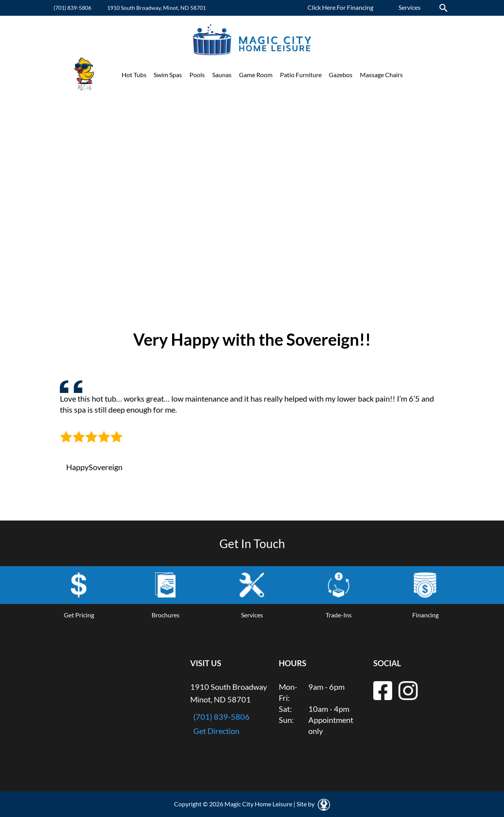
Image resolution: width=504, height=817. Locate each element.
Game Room (255, 74)
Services (409, 7)
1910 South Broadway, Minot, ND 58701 (156, 7)
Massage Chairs (381, 74)
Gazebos (340, 74)
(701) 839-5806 (72, 7)
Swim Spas (168, 74)
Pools (197, 74)
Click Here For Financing (340, 7)
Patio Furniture (301, 74)
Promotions (426, 74)
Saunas (222, 74)
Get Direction (216, 730)
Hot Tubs (134, 74)
